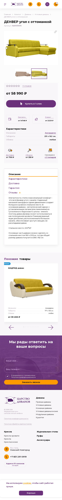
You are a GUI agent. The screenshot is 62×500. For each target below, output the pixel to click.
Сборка (29, 155)
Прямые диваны (43, 402)
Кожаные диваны (44, 408)
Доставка (14, 183)
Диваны (40, 398)
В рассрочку (22, 117)
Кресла (8, 431)
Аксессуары (43, 440)
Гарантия (14, 188)
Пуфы (40, 436)
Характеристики (18, 179)
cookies (27, 483)
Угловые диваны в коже (47, 411)
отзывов (27, 86)
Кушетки (40, 417)
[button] (55, 32)
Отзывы (14, 192)
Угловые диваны (43, 405)
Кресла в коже (11, 442)
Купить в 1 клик (31, 103)
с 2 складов (50, 157)
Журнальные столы (47, 431)
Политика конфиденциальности (16, 419)
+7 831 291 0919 (18, 456)
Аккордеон (50, 133)
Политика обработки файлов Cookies (18, 424)
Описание (15, 174)
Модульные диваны (45, 414)
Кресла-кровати (11, 436)
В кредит (48, 117)
